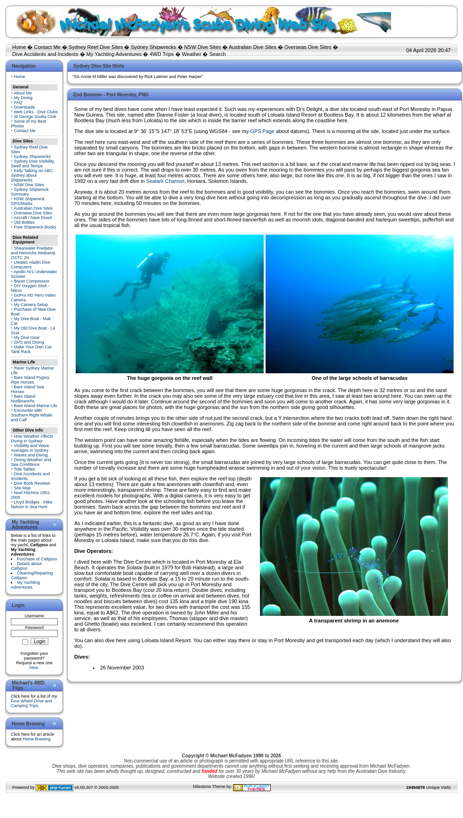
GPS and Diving (29, 342)
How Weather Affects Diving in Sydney (32, 438)
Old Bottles (24, 222)
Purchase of (37, 559)
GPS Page (262, 131)
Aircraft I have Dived (33, 217)
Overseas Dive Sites (307, 47)
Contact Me (47, 47)
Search (217, 54)
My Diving (23, 97)
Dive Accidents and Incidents (45, 54)
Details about (26, 566)
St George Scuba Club (35, 116)
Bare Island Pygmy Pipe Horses (30, 380)
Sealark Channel (165, 181)
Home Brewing (36, 739)
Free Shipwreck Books (35, 227)
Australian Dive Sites (252, 47)
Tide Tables (24, 469)
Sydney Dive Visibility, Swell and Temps (33, 163)
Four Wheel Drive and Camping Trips (31, 703)
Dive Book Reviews (32, 483)
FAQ (18, 102)
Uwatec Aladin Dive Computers (30, 264)
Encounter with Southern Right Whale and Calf (31, 415)
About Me (23, 93)
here (34, 667)
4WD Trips (162, 54)
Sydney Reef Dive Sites (96, 47)
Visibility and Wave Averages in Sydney (30, 448)
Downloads (24, 107)
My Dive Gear (27, 337)
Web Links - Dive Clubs (36, 112)
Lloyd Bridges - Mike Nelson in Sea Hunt (31, 504)
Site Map (22, 488)
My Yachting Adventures (114, 54)
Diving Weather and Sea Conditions (31, 462)
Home (19, 47)
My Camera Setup (31, 304)
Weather (191, 54)
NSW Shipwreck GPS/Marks (28, 201)
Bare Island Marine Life (36, 405)
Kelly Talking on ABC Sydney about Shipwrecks (32, 175)
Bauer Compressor (32, 281)
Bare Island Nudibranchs (23, 398)
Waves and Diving (31, 455)
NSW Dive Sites (202, 47)
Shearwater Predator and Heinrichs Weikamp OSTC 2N (33, 253)
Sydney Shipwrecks (153, 47)
